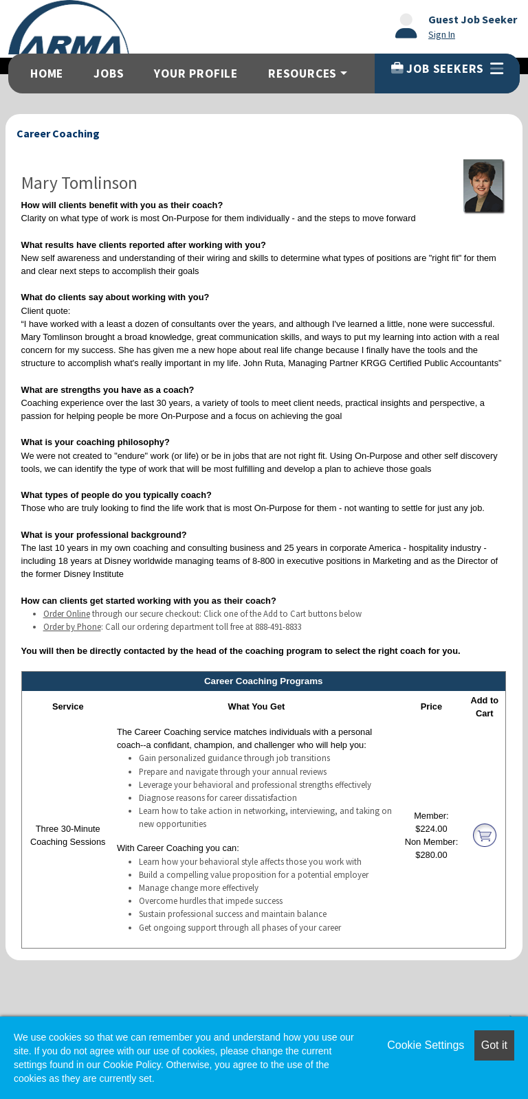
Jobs (109, 73)
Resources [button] (302, 73)
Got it (494, 1045)
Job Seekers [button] (447, 68)
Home (46, 73)
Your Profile (196, 73)
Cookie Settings (425, 1045)
